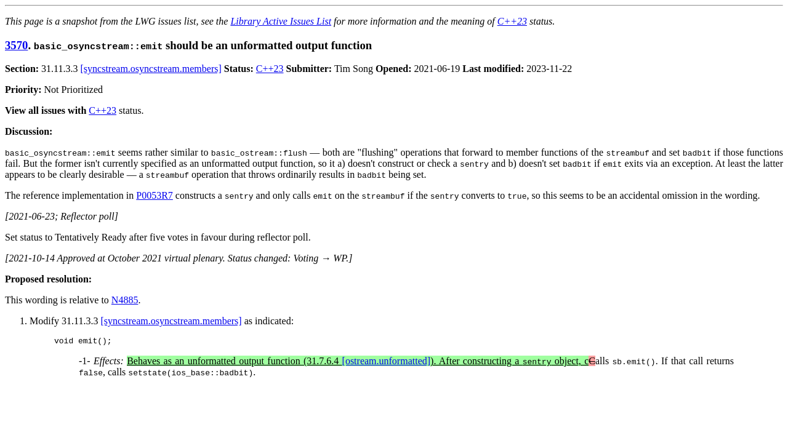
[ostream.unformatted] (386, 362)
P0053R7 (154, 195)
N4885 (125, 300)
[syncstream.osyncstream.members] (151, 68)
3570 (16, 45)
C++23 (512, 21)
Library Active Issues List (280, 21)
